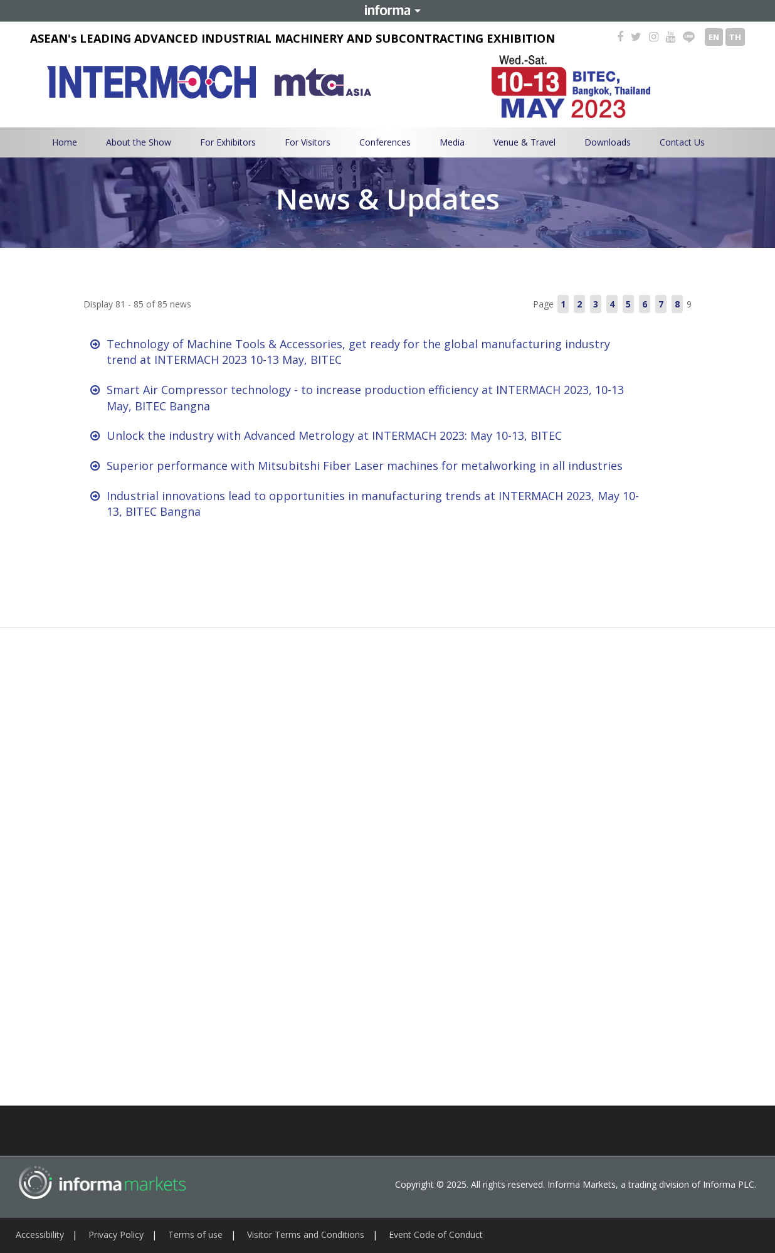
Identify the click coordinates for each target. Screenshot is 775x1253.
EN (714, 37)
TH (735, 37)
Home (64, 142)
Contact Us (682, 142)
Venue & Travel (524, 142)
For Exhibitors (228, 142)
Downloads (607, 142)
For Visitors (307, 142)
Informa (387, 10)
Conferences (385, 142)
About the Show (138, 142)
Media (452, 142)
